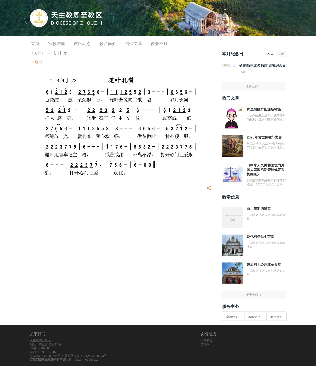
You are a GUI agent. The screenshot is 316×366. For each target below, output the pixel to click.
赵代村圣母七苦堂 (260, 236)
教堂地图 (276, 317)
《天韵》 (37, 53)
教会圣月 (159, 43)
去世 (281, 54)
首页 (35, 43)
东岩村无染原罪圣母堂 (264, 264)
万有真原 (207, 340)
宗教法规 (56, 43)
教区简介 (107, 43)
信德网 (205, 344)
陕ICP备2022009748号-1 (46, 355)
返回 (36, 62)
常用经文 (232, 317)
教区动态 (82, 43)
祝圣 (271, 54)
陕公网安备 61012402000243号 (86, 355)
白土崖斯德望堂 (259, 208)
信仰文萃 (133, 43)
